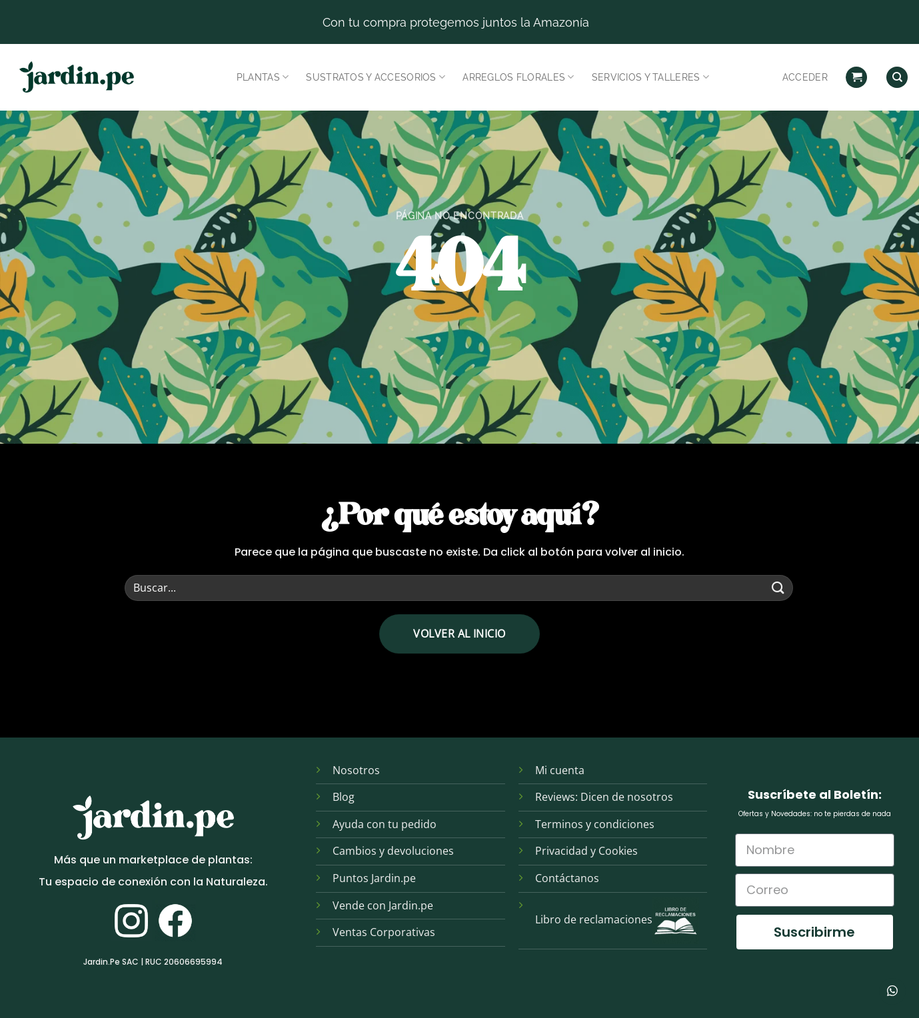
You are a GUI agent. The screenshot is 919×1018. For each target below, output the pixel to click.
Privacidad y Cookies (586, 850)
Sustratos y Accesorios (375, 77)
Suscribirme (814, 932)
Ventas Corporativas (384, 932)
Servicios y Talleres (650, 77)
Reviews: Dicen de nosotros (604, 796)
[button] (856, 78)
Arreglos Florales (518, 77)
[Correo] (815, 890)
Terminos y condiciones (594, 824)
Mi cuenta (559, 770)
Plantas (263, 77)
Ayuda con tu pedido (385, 824)
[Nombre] (815, 850)
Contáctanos (567, 878)
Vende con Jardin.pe (383, 905)
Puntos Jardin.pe (374, 878)
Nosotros (356, 770)
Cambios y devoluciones (393, 850)
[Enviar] (778, 588)
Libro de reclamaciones (593, 919)
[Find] (897, 78)
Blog (344, 796)
